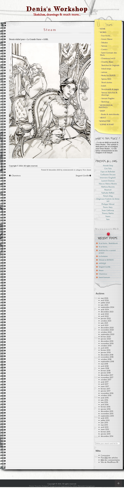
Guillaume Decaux (107, 174)
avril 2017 (104, 384)
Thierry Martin (108, 213)
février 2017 (105, 389)
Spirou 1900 (106, 79)
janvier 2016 (106, 409)
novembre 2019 (107, 343)
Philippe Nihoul (108, 204)
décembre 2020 (107, 327)
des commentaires (110, 460)
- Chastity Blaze (106, 62)
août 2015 (105, 418)
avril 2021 (104, 325)
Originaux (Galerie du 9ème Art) (107, 200)
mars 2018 (105, 368)
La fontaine (103, 256)
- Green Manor (106, 39)
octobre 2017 (106, 379)
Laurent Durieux (108, 181)
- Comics (103, 49)
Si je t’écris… (103, 247)
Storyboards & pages (110, 89)
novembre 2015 (107, 413)
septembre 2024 (107, 307)
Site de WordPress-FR (109, 462)
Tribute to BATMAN (106, 260)
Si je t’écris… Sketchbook (108, 243)
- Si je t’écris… (105, 35)
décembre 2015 (107, 411)
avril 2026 (105, 300)
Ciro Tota (108, 168)
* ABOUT (102, 118)
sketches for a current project (107, 251)
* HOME (102, 29)
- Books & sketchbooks (109, 114)
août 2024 (105, 309)
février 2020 (106, 336)
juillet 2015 (105, 420)
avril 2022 (105, 316)
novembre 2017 (107, 377)
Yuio (108, 219)
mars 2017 (105, 386)
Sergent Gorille (83, 175)
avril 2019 (105, 348)
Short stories (106, 82)
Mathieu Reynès (108, 187)
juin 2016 (104, 400)
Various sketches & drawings (109, 93)
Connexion (105, 455)
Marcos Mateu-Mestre (108, 184)
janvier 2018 (106, 373)
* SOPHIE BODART (106, 124)
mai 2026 (104, 298)
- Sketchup (104, 102)
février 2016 (105, 407)
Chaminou (15, 175)
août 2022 (105, 314)
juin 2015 (104, 422)
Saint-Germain (104, 277)
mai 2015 (104, 425)
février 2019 (105, 350)
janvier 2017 (105, 391)
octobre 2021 (106, 321)
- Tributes (104, 42)
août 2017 (105, 382)
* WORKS (102, 32)
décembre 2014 (107, 436)
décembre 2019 (107, 341)
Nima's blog (108, 196)
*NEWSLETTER (104, 121)
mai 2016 (104, 402)
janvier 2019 (106, 352)
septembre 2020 (107, 334)
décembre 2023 (107, 311)
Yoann (107, 216)
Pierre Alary (108, 207)
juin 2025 (104, 305)
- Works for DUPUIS (107, 75)
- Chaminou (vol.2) (107, 58)
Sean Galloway (108, 210)
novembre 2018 (107, 357)
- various (103, 72)
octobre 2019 (106, 345)
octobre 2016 (106, 395)
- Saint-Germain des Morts (108, 54)
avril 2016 (105, 404)
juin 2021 (104, 323)
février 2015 (105, 432)
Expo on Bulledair (108, 171)
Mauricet (107, 190)
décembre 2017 (107, 375)
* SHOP (102, 111)
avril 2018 (105, 366)
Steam (101, 270)
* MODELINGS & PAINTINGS (106, 106)
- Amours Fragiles (107, 98)
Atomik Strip (108, 165)
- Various (103, 46)
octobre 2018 (106, 359)
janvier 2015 (105, 434)
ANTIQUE (102, 263)
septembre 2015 (107, 416)
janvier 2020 (106, 339)
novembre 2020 (107, 330)
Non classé (87, 170)
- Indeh (103, 86)
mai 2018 (104, 364)
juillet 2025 (105, 302)
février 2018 (105, 370)
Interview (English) (108, 177)
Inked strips (106, 69)
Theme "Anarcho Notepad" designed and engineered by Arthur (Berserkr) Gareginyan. (62, 486)
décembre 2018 (107, 355)
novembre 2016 (107, 393)
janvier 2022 (106, 318)
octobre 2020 (106, 332)
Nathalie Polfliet (107, 193)
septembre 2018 (107, 361)
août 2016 (105, 398)
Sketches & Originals (110, 65)
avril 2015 (104, 427)
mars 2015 (105, 429)
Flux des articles (109, 457)
